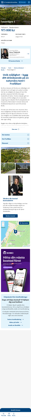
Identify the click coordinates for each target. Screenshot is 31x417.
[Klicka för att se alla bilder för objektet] (23, 168)
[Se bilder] (15, 155)
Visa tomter (24, 223)
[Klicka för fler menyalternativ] (29, 2)
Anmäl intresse (15, 410)
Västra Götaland (19, 68)
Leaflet (24, 246)
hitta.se (28, 246)
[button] (15, 232)
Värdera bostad (10, 216)
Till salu (3, 68)
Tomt (9, 68)
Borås (2, 70)
